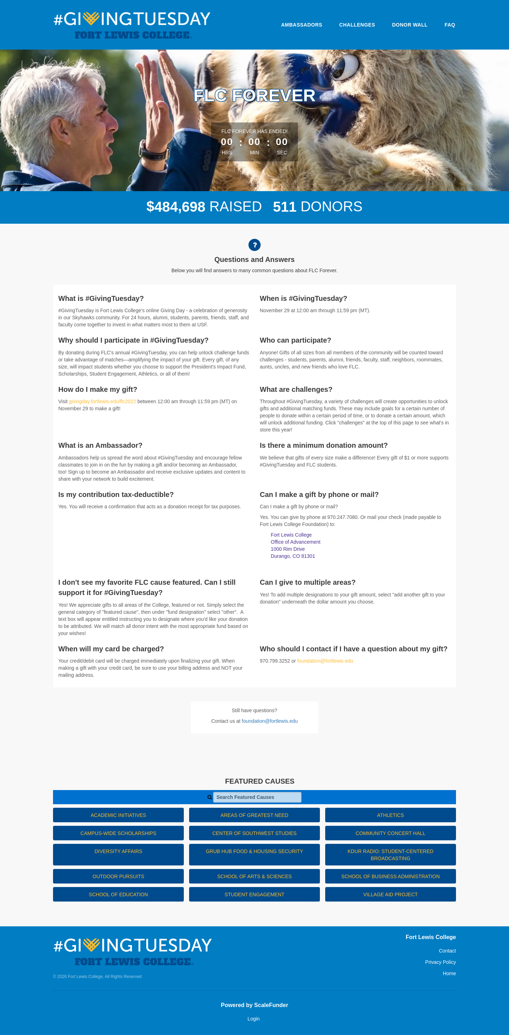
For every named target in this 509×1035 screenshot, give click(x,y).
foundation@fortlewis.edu (325, 661)
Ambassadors (301, 25)
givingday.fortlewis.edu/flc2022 (102, 401)
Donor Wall (410, 25)
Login (253, 1019)
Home (449, 973)
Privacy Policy (440, 962)
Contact (447, 951)
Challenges (357, 25)
